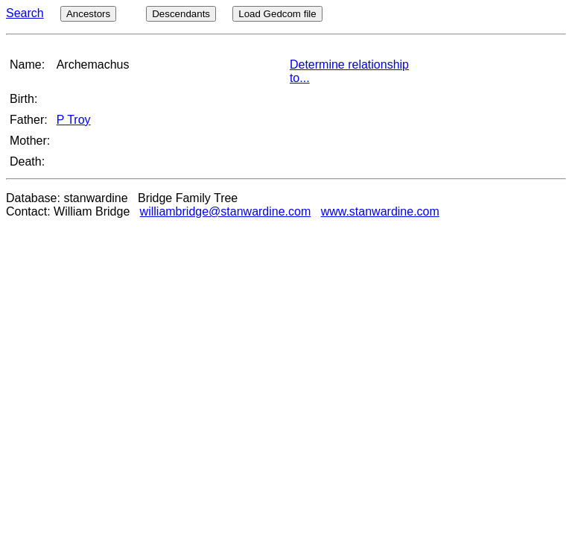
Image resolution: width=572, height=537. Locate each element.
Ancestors (88, 13)
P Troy (74, 119)
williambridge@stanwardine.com (225, 211)
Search (25, 13)
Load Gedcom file (277, 13)
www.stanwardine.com (380, 211)
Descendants (181, 13)
